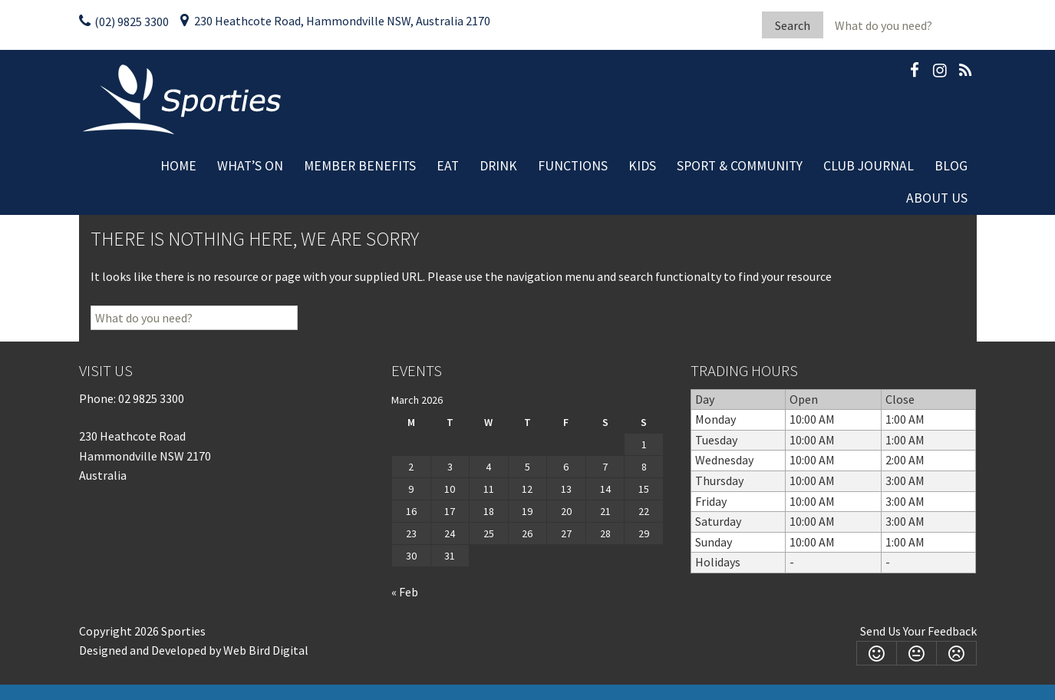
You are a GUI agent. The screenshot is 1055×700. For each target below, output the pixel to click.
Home (178, 165)
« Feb (404, 591)
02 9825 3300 (151, 398)
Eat (448, 165)
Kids (642, 165)
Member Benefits (360, 165)
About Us (937, 198)
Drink (498, 165)
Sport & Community (740, 165)
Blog (951, 165)
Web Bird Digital (265, 650)
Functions (573, 165)
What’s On (250, 165)
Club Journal (868, 165)
